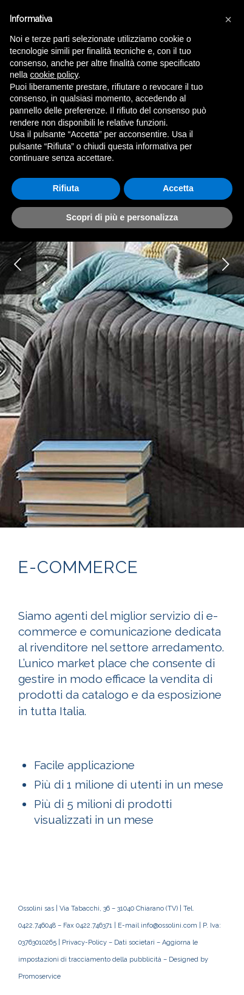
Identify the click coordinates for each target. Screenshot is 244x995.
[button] (228, 19)
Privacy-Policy (84, 942)
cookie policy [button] (54, 75)
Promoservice (39, 976)
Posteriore (226, 264)
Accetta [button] (178, 188)
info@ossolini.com (169, 925)
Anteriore (18, 264)
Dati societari (134, 942)
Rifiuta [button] (66, 188)
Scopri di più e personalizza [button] (122, 217)
